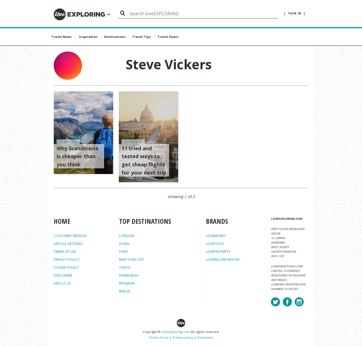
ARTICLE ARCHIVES (68, 243)
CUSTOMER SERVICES (70, 235)
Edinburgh (129, 275)
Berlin (124, 291)
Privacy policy (183, 337)
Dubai (124, 243)
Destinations (115, 37)
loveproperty (218, 251)
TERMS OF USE (65, 251)
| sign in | (294, 13)
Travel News (61, 37)
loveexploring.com (175, 332)
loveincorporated (223, 259)
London (126, 235)
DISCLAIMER (63, 275)
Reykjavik (127, 283)
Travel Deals (168, 37)
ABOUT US (62, 283)
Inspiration (88, 37)
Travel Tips (141, 37)
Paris (123, 251)
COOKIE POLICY (66, 267)
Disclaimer (205, 337)
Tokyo (125, 267)
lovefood (215, 243)
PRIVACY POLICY (66, 259)
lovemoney (216, 235)
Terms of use (159, 337)
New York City (131, 259)
